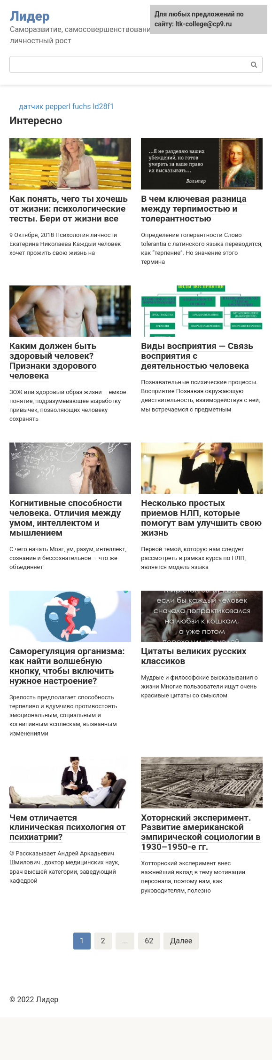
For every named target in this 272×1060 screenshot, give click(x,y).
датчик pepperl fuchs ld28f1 (66, 106)
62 (149, 940)
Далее (181, 940)
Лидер (30, 16)
